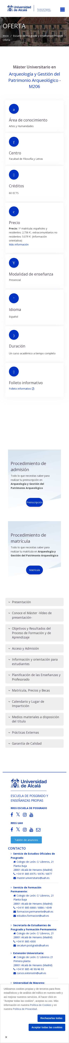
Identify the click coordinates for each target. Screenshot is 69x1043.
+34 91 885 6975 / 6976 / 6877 (32, 873)
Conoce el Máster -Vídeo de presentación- (30, 615)
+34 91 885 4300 (24, 941)
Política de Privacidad (25, 1009)
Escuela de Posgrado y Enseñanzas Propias (38, 35)
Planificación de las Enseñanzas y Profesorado (34, 677)
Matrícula (34, 570)
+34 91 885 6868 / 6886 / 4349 (32, 907)
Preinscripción (34, 502)
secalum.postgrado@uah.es (31, 945)
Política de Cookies (40, 1005)
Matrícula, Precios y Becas (29, 690)
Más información (19, 244)
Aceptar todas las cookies (46, 1027)
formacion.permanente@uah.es (33, 911)
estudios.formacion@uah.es (31, 915)
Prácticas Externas (23, 732)
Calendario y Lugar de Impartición (26, 703)
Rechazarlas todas (51, 1018)
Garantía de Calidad (25, 743)
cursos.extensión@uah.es (29, 973)
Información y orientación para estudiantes (33, 661)
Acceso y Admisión (23, 648)
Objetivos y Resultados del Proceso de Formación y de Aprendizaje (29, 633)
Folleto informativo (20, 388)
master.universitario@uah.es (31, 878)
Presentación (19, 602)
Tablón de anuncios (26, 840)
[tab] (34, 602)
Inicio (6, 35)
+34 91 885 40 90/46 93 (28, 969)
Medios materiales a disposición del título (33, 719)
